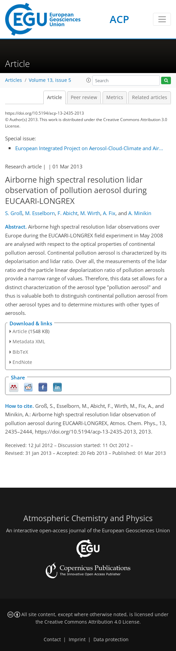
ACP (119, 19)
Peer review (84, 97)
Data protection (111, 639)
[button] (88, 80)
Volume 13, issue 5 (50, 80)
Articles (13, 80)
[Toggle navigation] (162, 19)
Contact (52, 639)
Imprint (77, 639)
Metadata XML (29, 341)
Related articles (149, 97)
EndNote (22, 362)
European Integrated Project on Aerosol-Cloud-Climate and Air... (89, 148)
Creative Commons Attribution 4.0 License (91, 622)
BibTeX (20, 352)
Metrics (114, 97)
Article (54, 97)
